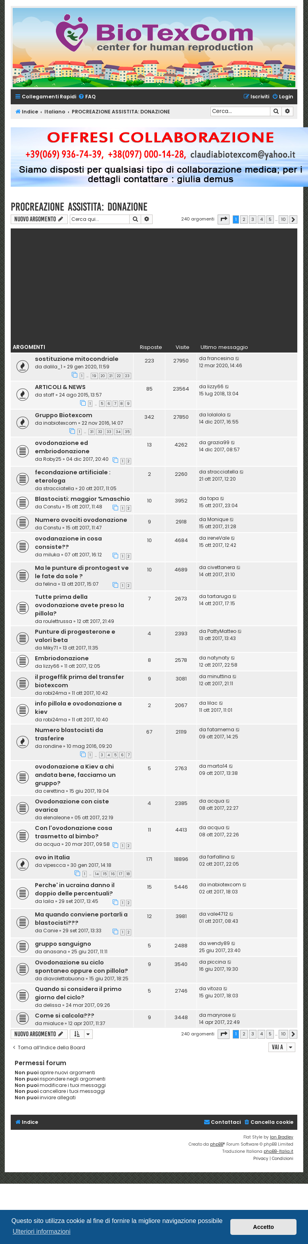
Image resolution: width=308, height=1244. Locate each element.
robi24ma (55, 693)
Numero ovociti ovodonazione (81, 520)
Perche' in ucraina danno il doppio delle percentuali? (75, 889)
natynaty (218, 657)
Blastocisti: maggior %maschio (82, 499)
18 (128, 874)
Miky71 (50, 647)
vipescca (54, 865)
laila (48, 901)
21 (111, 376)
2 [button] (244, 219)
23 (127, 376)
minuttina (219, 676)
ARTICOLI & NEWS (60, 387)
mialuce (53, 1023)
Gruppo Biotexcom (63, 415)
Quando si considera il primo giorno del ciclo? (78, 993)
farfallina (218, 856)
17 (120, 874)
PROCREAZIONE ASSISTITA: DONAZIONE (79, 207)
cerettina (54, 791)
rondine (52, 746)
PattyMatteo (221, 631)
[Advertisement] (154, 283)
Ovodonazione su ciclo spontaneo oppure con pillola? (81, 966)
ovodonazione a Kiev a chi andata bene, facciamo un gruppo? (75, 775)
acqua (215, 800)
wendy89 (218, 943)
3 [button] (252, 219)
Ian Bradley (281, 1137)
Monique (217, 519)
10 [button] (283, 219)
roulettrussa (57, 621)
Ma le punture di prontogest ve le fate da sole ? (82, 572)
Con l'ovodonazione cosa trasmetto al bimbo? (73, 832)
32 (100, 431)
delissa (52, 1005)
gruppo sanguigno (63, 944)
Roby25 (52, 459)
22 (119, 376)
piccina (216, 961)
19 (94, 376)
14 (97, 874)
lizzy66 (215, 386)
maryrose (219, 1015)
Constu (52, 506)
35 (127, 431)
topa (213, 498)
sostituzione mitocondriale (77, 359)
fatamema (220, 729)
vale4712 (217, 913)
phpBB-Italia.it (278, 1151)
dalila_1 (52, 366)
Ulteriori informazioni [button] (42, 1231)
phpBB (216, 1144)
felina (50, 584)
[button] (224, 219)
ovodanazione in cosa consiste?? (68, 543)
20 (103, 376)
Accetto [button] (263, 1227)
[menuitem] (87, 97)
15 (105, 874)
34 (118, 431)
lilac (212, 703)
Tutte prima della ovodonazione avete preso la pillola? (79, 605)
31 (92, 431)
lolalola (216, 414)
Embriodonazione (62, 658)
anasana (55, 951)
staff (48, 394)
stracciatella (58, 488)
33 (109, 431)
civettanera (221, 567)
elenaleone (56, 817)
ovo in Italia (52, 857)
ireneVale (218, 538)
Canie (50, 930)
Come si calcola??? (64, 1016)
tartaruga (219, 596)
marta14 (217, 766)
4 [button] (261, 219)
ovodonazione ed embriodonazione (62, 447)
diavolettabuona (63, 978)
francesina (220, 358)
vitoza (214, 988)
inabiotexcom (60, 423)
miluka (51, 554)
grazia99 (218, 442)
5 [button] (270, 219)
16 (113, 874)
